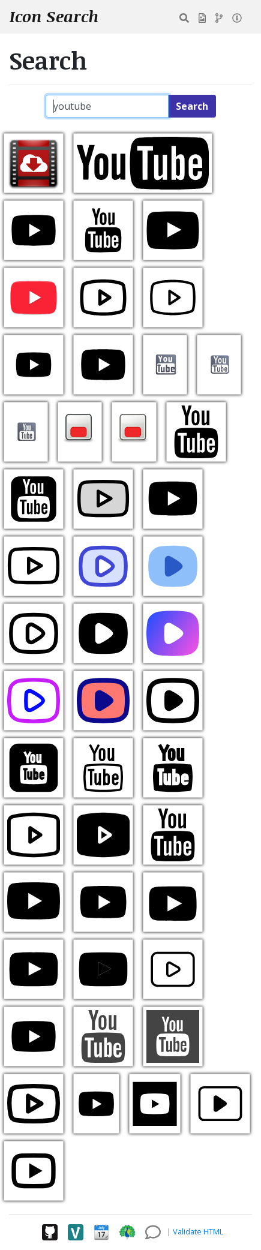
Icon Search (54, 16)
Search (192, 106)
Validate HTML (198, 1231)
